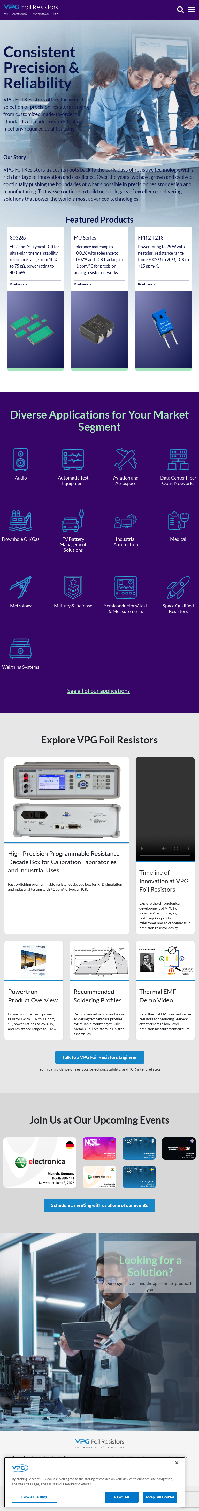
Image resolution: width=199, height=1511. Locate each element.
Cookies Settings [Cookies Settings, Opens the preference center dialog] (34, 1497)
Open (66, 845)
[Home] (30, 9)
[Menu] (190, 10)
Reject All (121, 1497)
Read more (17, 284)
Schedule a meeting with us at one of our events (99, 1205)
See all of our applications (98, 691)
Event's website (39, 1162)
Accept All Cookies (160, 1497)
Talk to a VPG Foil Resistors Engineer (99, 1057)
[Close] (176, 1462)
